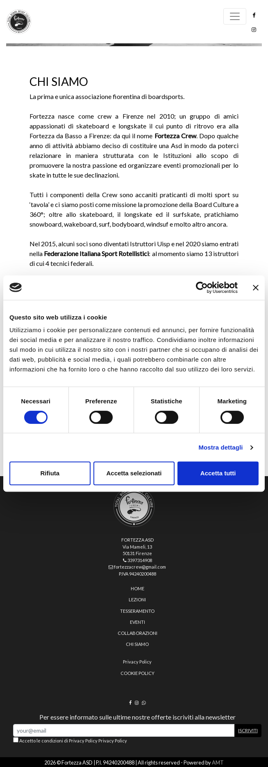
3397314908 (137, 560)
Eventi (137, 622)
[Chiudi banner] (256, 287)
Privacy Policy (137, 661)
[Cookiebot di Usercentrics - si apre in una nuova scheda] (202, 287)
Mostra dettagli (220, 447)
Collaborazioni (137, 633)
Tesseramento (137, 611)
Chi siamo (137, 644)
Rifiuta (49, 473)
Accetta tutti (218, 473)
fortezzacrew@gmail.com (137, 566)
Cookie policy (137, 673)
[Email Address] (124, 730)
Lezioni (137, 599)
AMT (218, 762)
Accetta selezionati (133, 473)
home (137, 588)
